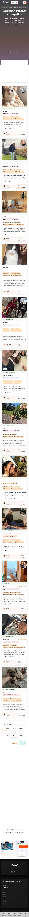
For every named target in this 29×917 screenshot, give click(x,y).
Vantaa (21, 728)
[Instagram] (14, 872)
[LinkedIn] (12, 872)
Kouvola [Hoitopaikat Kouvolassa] (5, 906)
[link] (14, 842)
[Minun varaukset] (20, 914)
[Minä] (25, 914)
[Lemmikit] (9, 914)
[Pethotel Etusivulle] (14, 868)
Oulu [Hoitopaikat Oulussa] (4, 892)
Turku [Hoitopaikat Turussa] (4, 894)
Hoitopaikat (4, 7)
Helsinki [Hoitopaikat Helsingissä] (5, 885)
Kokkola (13, 735)
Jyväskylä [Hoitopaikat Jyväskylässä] (5, 896)
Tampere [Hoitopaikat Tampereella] (5, 887)
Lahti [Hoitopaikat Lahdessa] (4, 899)
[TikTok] (17, 872)
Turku (15, 732)
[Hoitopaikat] (3, 914)
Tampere (8, 732)
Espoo (14, 728)
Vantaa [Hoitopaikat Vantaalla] (5, 890)
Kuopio (21, 732)
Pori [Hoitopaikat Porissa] (4, 903)
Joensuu (20, 735)
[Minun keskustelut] (14, 914)
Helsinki (8, 728)
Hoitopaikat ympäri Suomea (12, 882)
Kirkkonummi (14, 739)
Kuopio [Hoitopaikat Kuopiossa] (4, 901)
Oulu (7, 735)
